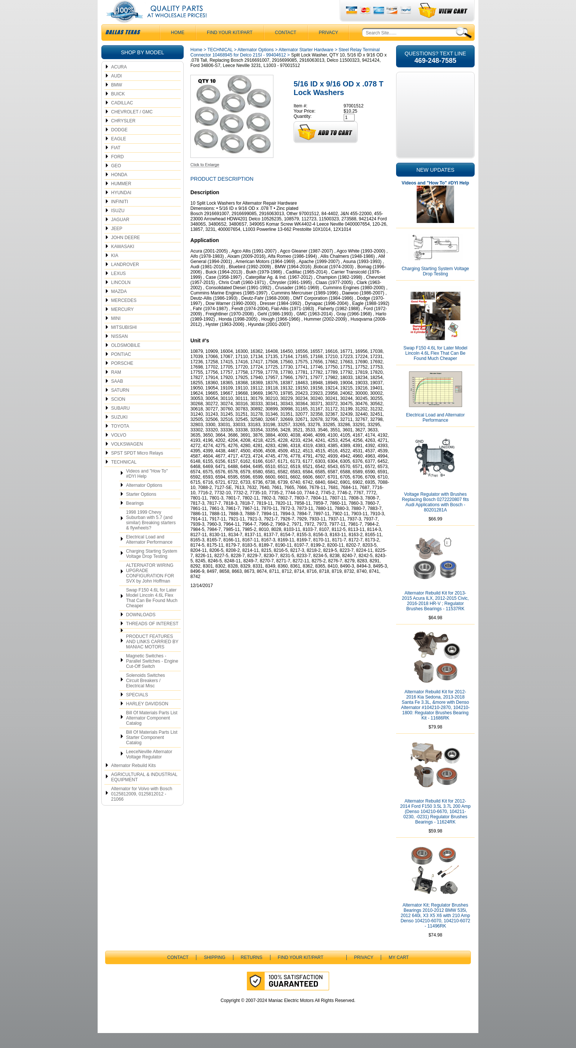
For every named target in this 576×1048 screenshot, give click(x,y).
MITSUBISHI (124, 342)
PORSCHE (122, 378)
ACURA (119, 82)
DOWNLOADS (141, 629)
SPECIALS (137, 709)
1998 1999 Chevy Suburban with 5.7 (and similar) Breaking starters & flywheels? (151, 535)
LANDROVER (125, 279)
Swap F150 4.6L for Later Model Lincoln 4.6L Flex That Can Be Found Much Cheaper (151, 612)
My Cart (399, 972)
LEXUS (118, 288)
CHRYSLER (123, 135)
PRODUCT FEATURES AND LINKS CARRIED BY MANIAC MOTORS (152, 656)
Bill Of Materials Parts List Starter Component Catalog (151, 752)
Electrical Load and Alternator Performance (149, 554)
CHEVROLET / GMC (132, 126)
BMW (116, 100)
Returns (252, 972)
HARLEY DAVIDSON (147, 718)
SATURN (120, 405)
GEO (116, 180)
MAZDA (119, 306)
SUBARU (120, 423)
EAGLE (118, 153)
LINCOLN (121, 297)
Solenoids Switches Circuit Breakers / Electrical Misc (145, 695)
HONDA (119, 189)
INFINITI (119, 216)
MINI (115, 333)
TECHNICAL (124, 477)
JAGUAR (120, 234)
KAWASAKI (122, 261)
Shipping (214, 972)
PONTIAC (121, 369)
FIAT (115, 162)
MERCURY (122, 324)
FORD (117, 171)
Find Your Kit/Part (229, 47)
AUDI (116, 91)
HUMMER (121, 198)
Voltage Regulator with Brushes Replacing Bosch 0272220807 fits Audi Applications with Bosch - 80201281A (435, 517)
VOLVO (118, 450)
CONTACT (285, 47)
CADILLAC (122, 117)
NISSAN (119, 351)
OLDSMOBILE (125, 360)
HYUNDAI (121, 207)
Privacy (328, 47)
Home (196, 64)
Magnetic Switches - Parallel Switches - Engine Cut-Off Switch (152, 676)
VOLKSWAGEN (127, 459)
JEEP (116, 243)
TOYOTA (120, 441)
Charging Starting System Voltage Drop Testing (151, 568)
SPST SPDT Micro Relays (137, 468)
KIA (114, 270)
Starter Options (141, 509)
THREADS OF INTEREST (152, 638)
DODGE (119, 144)
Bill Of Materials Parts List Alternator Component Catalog (151, 733)
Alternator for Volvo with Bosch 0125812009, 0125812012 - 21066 (141, 809)
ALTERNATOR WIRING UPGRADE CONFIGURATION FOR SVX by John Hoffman (150, 588)
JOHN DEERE (125, 252)
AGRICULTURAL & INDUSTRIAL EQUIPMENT (144, 792)
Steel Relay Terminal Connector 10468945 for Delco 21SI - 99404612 (285, 67)
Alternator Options (144, 500)
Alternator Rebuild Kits (133, 780)
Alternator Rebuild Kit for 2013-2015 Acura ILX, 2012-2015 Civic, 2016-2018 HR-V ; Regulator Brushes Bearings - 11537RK (435, 615)
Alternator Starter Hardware (306, 64)
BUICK (118, 108)
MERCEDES (124, 315)
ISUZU (118, 225)
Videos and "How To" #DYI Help (147, 488)
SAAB (117, 396)
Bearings (135, 518)
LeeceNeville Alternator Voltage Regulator (149, 769)
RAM (116, 387)
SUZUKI (119, 432)
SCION (118, 414)
